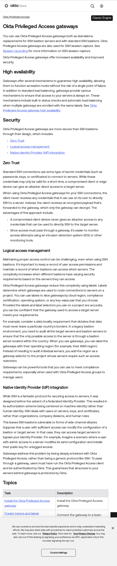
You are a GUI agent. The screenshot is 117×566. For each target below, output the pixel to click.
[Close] (113, 528)
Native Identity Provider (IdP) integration (37, 152)
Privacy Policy (50, 533)
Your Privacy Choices (84, 533)
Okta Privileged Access (16, 16)
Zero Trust (17, 140)
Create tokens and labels (21, 513)
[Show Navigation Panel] (111, 6)
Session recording (15, 51)
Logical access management (30, 146)
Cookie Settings (58, 552)
